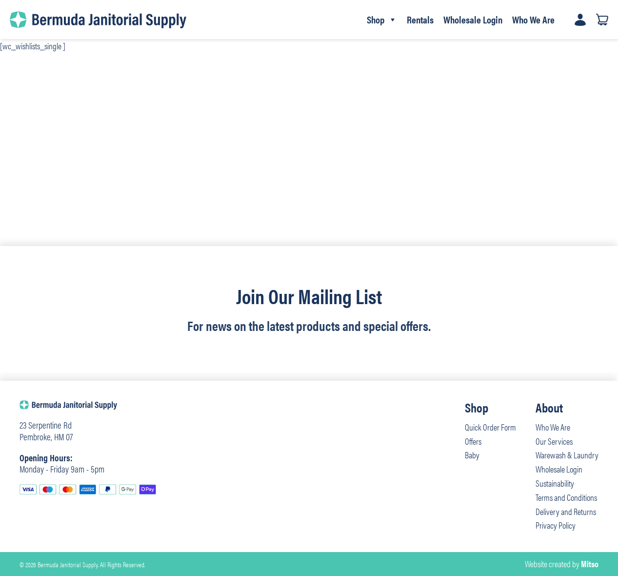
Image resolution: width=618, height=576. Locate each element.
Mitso (589, 563)
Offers (473, 441)
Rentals (420, 19)
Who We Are (533, 19)
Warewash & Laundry (567, 455)
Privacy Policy (556, 525)
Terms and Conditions (566, 497)
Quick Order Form (490, 427)
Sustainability (555, 483)
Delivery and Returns (566, 511)
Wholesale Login (472, 19)
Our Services (554, 441)
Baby (472, 455)
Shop (382, 19)
